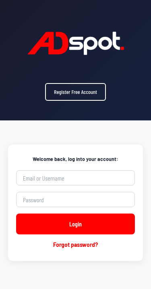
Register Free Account (75, 91)
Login (75, 224)
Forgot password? (75, 244)
